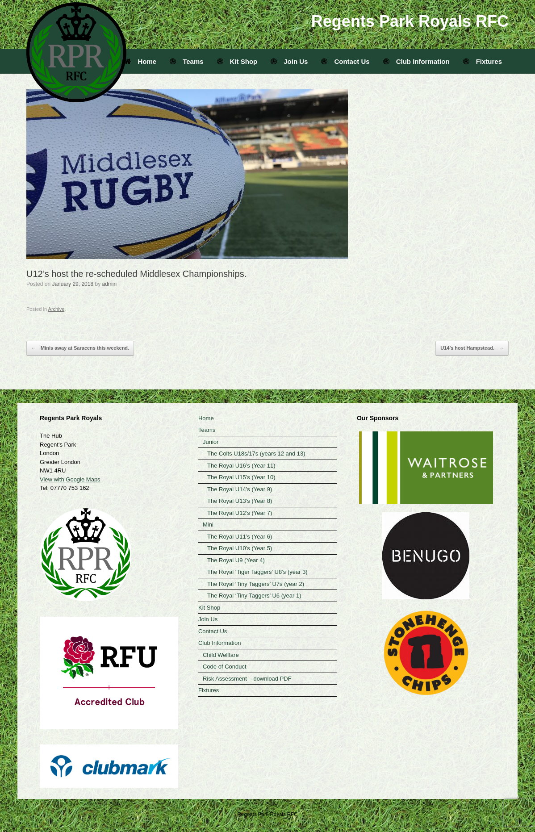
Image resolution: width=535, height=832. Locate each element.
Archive (56, 309)
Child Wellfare (221, 655)
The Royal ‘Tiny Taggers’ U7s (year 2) (255, 584)
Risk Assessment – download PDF (247, 678)
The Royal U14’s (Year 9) (239, 489)
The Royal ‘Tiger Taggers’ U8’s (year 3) (257, 572)
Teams (186, 61)
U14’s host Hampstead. (472, 348)
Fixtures (482, 61)
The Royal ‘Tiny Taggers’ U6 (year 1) (254, 595)
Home (141, 61)
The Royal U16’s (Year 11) (241, 465)
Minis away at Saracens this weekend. (80, 348)
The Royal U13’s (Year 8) (239, 501)
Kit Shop (237, 61)
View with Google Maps (70, 479)
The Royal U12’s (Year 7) (239, 513)
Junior (210, 442)
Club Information (416, 61)
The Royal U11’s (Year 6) (239, 536)
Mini (208, 524)
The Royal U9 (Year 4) (236, 560)
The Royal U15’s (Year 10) (241, 477)
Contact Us (345, 61)
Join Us (289, 61)
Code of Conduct (225, 666)
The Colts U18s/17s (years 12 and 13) (256, 453)
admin (109, 284)
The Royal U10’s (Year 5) (239, 548)
